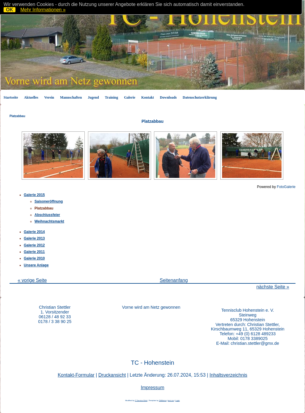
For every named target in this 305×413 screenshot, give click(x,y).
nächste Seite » (272, 286)
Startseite (11, 97)
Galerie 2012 (34, 245)
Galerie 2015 (34, 195)
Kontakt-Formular (76, 375)
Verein (49, 97)
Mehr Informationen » (42, 9)
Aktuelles (31, 97)
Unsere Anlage (36, 265)
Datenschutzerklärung (200, 97)
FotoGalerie (286, 187)
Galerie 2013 (34, 238)
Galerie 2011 (34, 252)
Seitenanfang (174, 280)
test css (171, 400)
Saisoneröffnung (48, 201)
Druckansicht (112, 375)
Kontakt (147, 97)
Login (177, 400)
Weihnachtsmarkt (49, 221)
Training (111, 97)
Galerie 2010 (34, 258)
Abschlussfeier (47, 215)
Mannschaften (71, 97)
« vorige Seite (32, 280)
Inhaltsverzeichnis (228, 375)
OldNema (162, 400)
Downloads (168, 97)
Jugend (93, 97)
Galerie (129, 97)
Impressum (152, 387)
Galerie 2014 (34, 232)
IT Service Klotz (141, 400)
